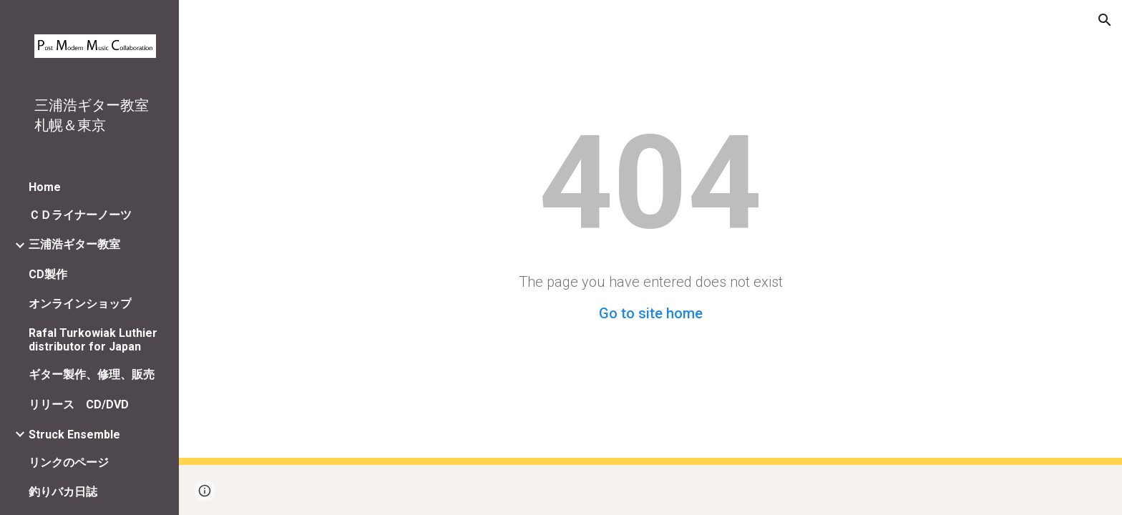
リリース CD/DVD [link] (79, 404)
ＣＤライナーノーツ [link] (80, 215)
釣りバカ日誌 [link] (63, 492)
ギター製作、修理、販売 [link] (92, 374)
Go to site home (651, 313)
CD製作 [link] (48, 274)
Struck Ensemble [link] (74, 434)
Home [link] (45, 187)
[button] (1105, 20)
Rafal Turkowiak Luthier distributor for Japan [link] (93, 339)
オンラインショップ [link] (80, 303)
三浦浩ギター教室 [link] (74, 244)
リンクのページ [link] (69, 462)
